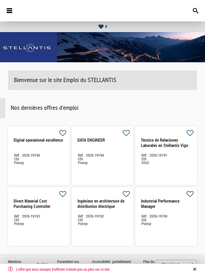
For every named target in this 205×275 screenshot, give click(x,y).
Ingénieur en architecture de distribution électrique (100, 204)
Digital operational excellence (38, 140)
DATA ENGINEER (91, 140)
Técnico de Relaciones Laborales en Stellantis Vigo (164, 143)
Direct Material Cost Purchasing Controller (32, 204)
